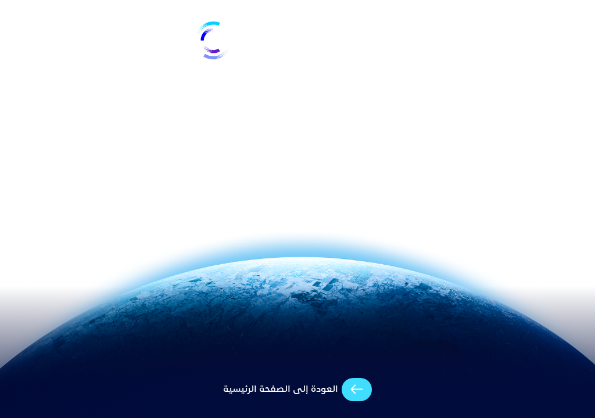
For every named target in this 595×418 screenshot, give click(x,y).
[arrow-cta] (297, 389)
